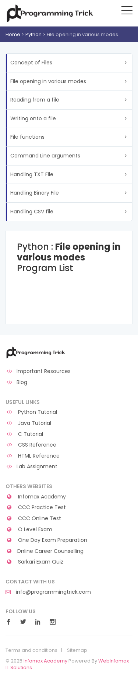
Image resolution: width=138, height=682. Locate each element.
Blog (16, 382)
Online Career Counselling (45, 551)
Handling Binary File (34, 192)
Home (13, 34)
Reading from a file (34, 99)
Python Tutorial (31, 412)
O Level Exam (29, 529)
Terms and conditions (31, 650)
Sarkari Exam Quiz (34, 561)
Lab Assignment (31, 466)
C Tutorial (24, 434)
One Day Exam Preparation (46, 540)
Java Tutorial (28, 423)
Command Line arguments (45, 155)
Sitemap (77, 650)
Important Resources (38, 371)
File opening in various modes (48, 81)
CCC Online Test (33, 518)
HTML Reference (33, 455)
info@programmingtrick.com (48, 592)
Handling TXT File (31, 174)
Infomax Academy (36, 496)
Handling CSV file (31, 211)
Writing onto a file (33, 118)
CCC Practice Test (36, 507)
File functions (27, 137)
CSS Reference (31, 444)
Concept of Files (31, 62)
